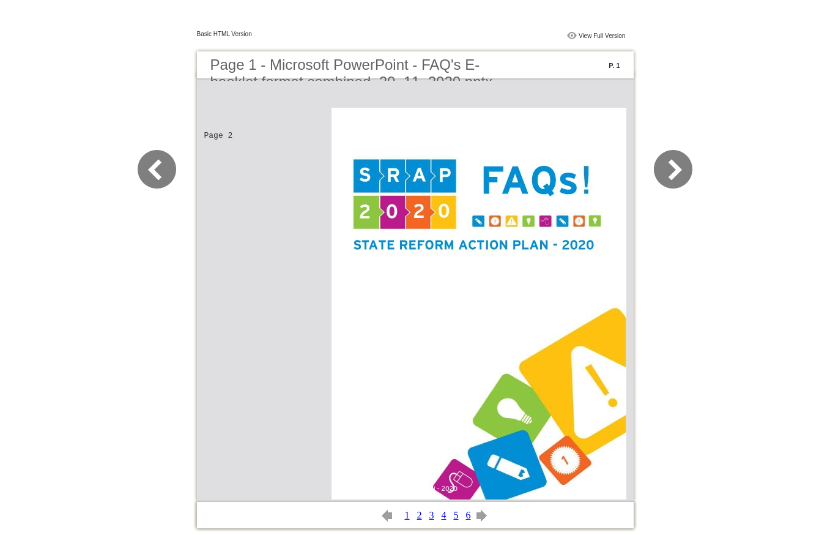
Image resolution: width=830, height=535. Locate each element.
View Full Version (602, 35)
